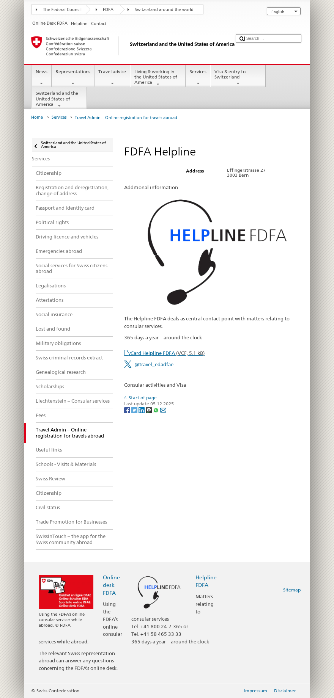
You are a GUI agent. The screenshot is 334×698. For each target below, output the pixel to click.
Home (37, 117)
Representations (73, 78)
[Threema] (149, 410)
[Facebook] (127, 410)
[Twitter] (135, 410)
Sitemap (292, 590)
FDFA (108, 9)
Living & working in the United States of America (158, 78)
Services (198, 78)
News (41, 78)
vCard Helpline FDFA (166, 353)
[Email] (163, 410)
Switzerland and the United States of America (59, 99)
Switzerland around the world (164, 9)
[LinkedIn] (142, 410)
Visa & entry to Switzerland (238, 78)
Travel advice (112, 78)
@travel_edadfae (153, 364)
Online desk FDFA (111, 585)
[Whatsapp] (156, 410)
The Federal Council (62, 9)
